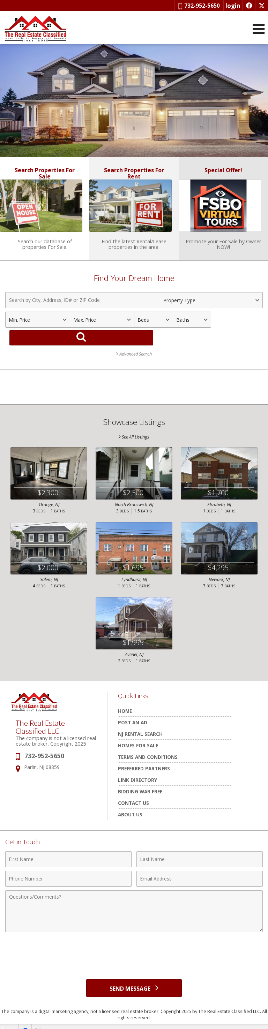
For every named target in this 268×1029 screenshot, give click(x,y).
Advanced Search (134, 342)
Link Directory (137, 768)
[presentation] (134, 941)
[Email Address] (199, 867)
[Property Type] (211, 307)
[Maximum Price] (102, 327)
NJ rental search (140, 722)
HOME (125, 699)
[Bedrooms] (153, 327)
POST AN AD (132, 711)
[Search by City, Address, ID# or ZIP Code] (82, 307)
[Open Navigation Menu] (259, 29)
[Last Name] (199, 848)
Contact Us (133, 791)
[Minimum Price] (37, 327)
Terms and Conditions (148, 745)
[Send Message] (133, 977)
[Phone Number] (68, 867)
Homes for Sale (138, 734)
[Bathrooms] (192, 327)
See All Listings (134, 425)
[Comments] (134, 900)
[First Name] (68, 848)
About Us (130, 803)
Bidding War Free (140, 780)
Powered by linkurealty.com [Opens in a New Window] (237, 1022)
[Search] (241, 327)
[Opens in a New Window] (248, 5)
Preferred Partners (144, 757)
